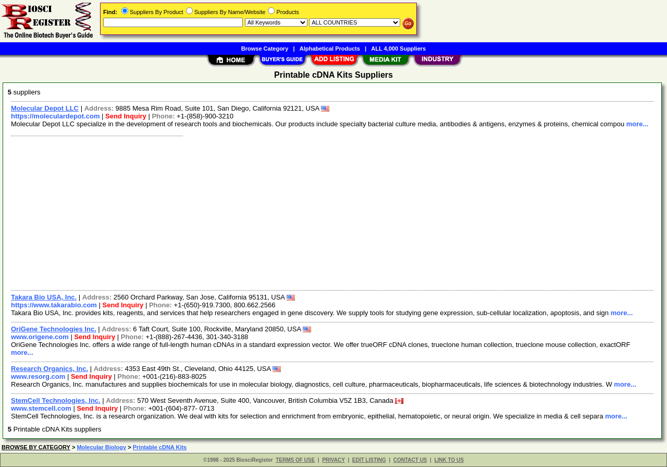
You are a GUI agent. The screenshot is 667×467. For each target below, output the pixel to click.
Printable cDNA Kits (160, 447)
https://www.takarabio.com (54, 305)
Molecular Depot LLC (45, 108)
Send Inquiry (125, 116)
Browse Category (264, 48)
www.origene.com (40, 337)
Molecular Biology (101, 447)
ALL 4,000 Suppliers (398, 48)
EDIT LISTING (369, 460)
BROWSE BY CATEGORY (36, 447)
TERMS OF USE (295, 460)
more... (637, 124)
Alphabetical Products (330, 48)
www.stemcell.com (41, 408)
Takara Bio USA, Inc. (44, 297)
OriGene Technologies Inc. (53, 329)
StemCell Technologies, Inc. (56, 400)
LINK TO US (448, 460)
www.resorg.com (38, 376)
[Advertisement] (319, 212)
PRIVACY (333, 460)
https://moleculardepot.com (55, 116)
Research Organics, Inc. (49, 369)
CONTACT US (410, 460)
